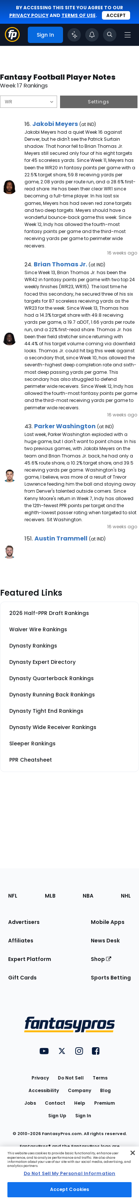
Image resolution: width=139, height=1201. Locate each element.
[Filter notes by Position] (28, 102)
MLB (50, 895)
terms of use (79, 15)
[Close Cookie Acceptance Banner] (132, 1153)
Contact (55, 1103)
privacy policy (29, 15)
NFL (12, 895)
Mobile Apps (108, 922)
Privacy (40, 1078)
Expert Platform (29, 959)
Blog (105, 1090)
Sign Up (57, 1115)
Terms (100, 1078)
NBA (88, 895)
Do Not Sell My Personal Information (69, 1173)
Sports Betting (111, 977)
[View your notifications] (92, 34)
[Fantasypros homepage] (12, 40)
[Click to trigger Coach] (74, 34)
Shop (101, 959)
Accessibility (44, 1090)
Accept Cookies (69, 1189)
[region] (69, 1174)
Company (79, 1090)
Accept (116, 15)
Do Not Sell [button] (71, 1078)
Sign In (83, 1115)
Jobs (30, 1103)
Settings (98, 102)
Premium (104, 1103)
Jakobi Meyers (55, 124)
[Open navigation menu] (127, 34)
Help (79, 1103)
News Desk (105, 940)
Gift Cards (22, 977)
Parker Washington (65, 426)
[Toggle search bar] (109, 34)
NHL (126, 895)
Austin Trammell (60, 538)
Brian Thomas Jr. (60, 264)
